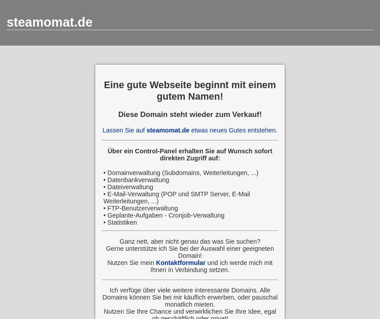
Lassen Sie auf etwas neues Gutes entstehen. (189, 130)
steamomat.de (50, 22)
